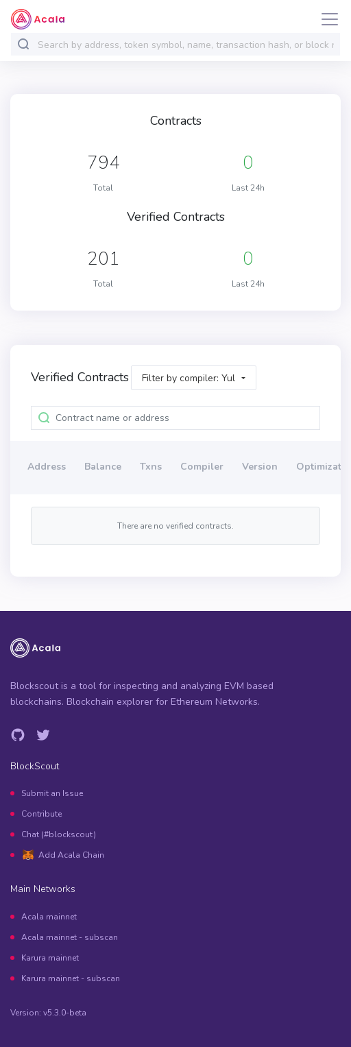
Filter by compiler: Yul (188, 378)
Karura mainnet (50, 957)
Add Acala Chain (71, 855)
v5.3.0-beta (64, 1012)
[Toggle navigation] (325, 19)
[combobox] (186, 45)
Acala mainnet (49, 916)
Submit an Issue (52, 793)
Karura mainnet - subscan (70, 978)
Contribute (41, 813)
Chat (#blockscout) (58, 834)
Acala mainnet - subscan (69, 937)
